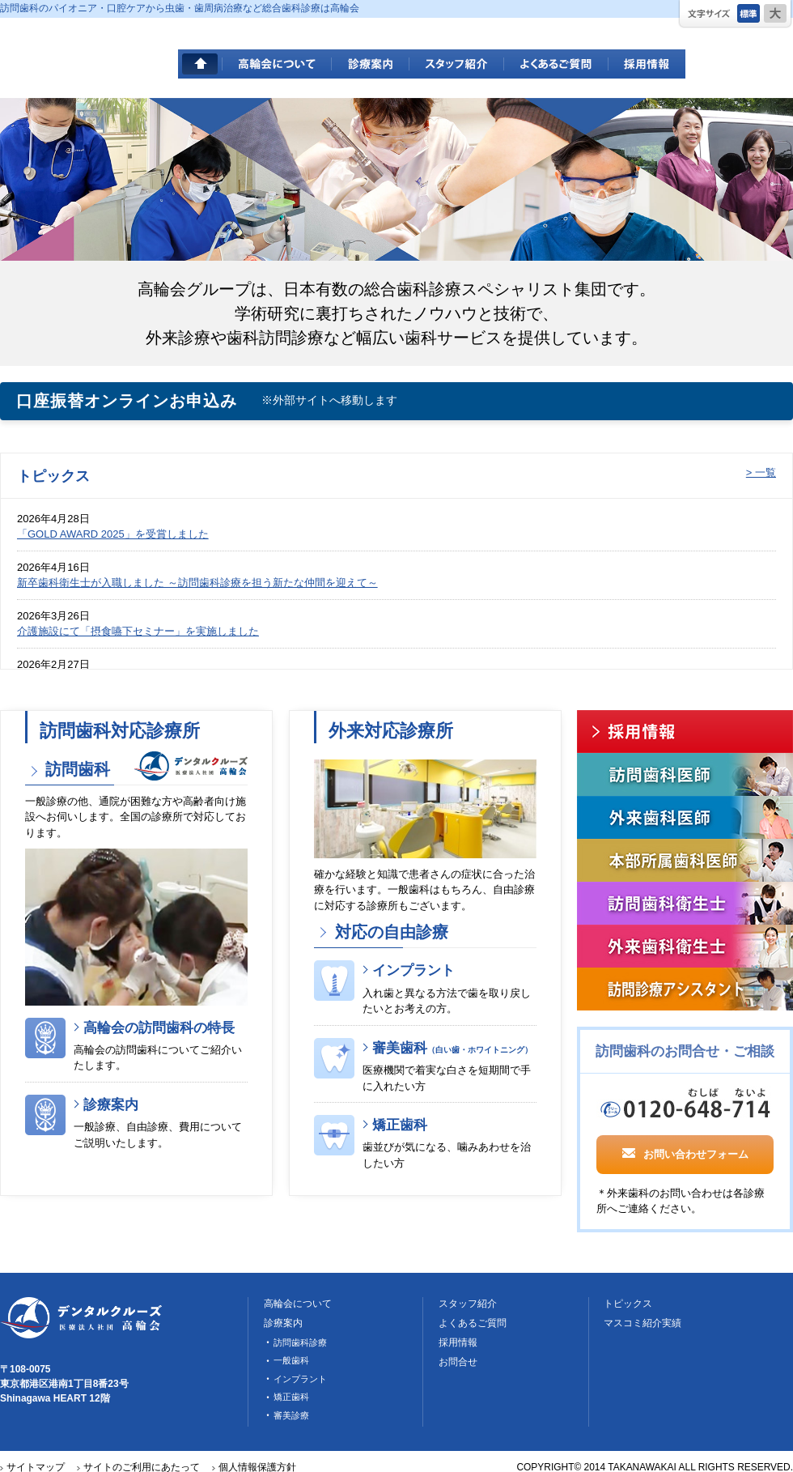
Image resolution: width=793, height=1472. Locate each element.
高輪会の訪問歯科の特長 (159, 1028)
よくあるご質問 (556, 64)
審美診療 (291, 1415)
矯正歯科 (399, 1125)
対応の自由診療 (388, 932)
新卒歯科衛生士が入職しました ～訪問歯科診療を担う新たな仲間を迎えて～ (197, 582)
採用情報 (647, 64)
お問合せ (458, 1362)
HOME (200, 64)
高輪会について (277, 64)
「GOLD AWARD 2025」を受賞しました (113, 534)
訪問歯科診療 (300, 1342)
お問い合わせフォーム (685, 1153)
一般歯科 (291, 1360)
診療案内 (370, 64)
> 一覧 (761, 472)
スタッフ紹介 (456, 64)
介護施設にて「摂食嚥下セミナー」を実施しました (138, 631)
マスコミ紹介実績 (642, 1323)
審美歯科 (452, 1048)
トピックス (628, 1303)
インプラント (413, 970)
